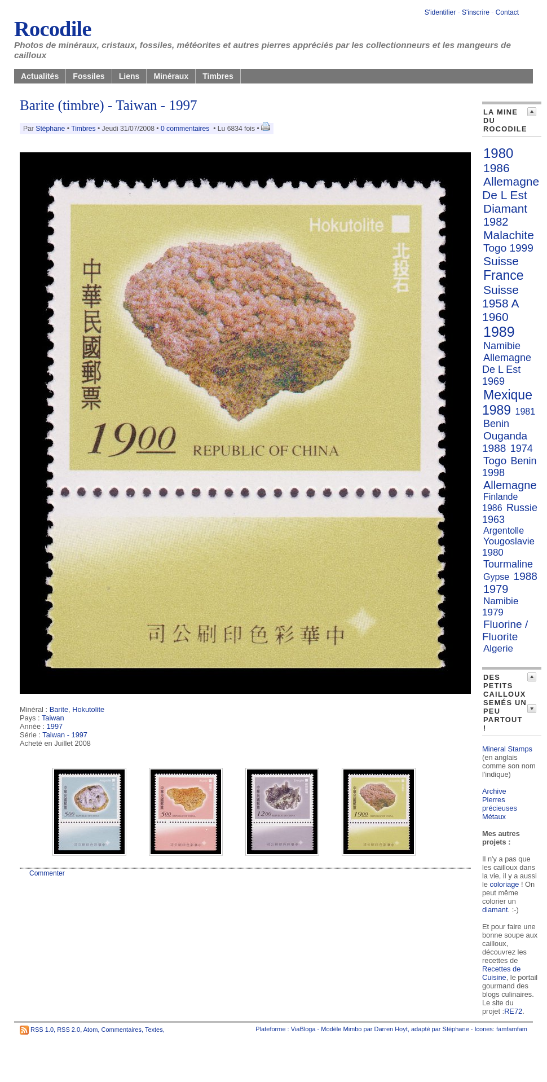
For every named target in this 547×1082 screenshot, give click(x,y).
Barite (59, 709)
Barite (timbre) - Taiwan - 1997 (108, 105)
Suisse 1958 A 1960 (500, 303)
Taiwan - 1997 (64, 735)
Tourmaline (508, 564)
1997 (55, 726)
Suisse (501, 260)
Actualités (40, 76)
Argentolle (503, 530)
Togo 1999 (508, 248)
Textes (154, 1029)
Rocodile (52, 29)
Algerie (498, 648)
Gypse (496, 577)
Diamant (505, 208)
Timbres (217, 76)
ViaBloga (303, 1029)
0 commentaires (186, 129)
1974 (521, 448)
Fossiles (88, 76)
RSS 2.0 (68, 1029)
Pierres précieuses (499, 803)
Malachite (508, 234)
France (503, 275)
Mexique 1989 (507, 402)
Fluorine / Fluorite (505, 630)
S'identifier (440, 12)
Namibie (501, 345)
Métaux (494, 816)
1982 (496, 221)
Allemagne (510, 485)
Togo (494, 461)
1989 (499, 332)
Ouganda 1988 (504, 442)
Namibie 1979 (500, 607)
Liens (129, 76)
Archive (494, 791)
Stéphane (50, 129)
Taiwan (53, 718)
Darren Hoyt (391, 1029)
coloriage (504, 884)
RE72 (513, 1011)
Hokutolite (88, 709)
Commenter (47, 873)
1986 (496, 167)
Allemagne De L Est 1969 (506, 369)
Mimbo (352, 1029)
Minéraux (170, 76)
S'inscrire (475, 12)
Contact (507, 12)
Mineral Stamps (507, 749)
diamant (495, 909)
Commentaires (121, 1029)
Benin (496, 423)
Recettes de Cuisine (501, 973)
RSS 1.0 (42, 1029)
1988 (525, 576)
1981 (525, 411)
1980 (498, 153)
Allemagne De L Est (510, 188)
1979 (496, 589)
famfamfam (511, 1029)
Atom (90, 1029)
